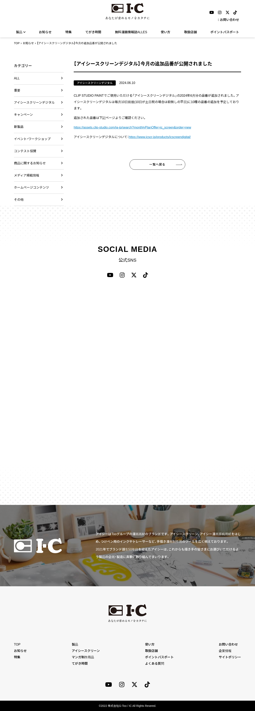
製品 (20, 32)
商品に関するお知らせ (30, 163)
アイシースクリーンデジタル (34, 102)
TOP (17, 43)
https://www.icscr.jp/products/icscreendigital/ (160, 137)
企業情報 (225, 651)
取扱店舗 (190, 32)
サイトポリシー (230, 657)
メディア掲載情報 (26, 175)
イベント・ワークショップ (32, 139)
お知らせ (45, 32)
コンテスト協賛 (25, 151)
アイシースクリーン (86, 651)
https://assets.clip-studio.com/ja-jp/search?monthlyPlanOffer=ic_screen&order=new (132, 127)
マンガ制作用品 (83, 657)
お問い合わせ (228, 19)
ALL (17, 78)
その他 (19, 199)
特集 (68, 32)
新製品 (19, 127)
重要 (17, 90)
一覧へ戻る (157, 164)
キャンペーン (23, 114)
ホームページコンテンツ (31, 187)
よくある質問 (154, 663)
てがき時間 (93, 32)
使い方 (165, 32)
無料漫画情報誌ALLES (131, 32)
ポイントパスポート (224, 32)
